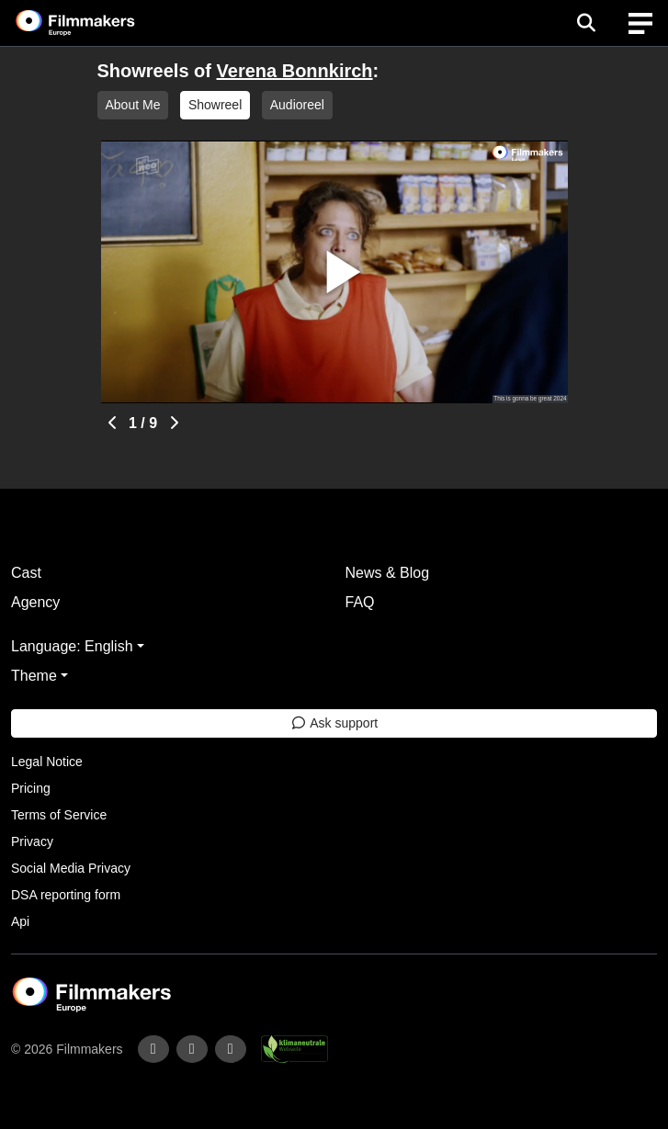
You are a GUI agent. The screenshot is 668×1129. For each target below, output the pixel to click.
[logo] (97, 23)
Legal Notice (47, 761)
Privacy (32, 841)
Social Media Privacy (70, 868)
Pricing (31, 788)
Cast (26, 573)
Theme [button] (34, 675)
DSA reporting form (65, 894)
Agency (35, 602)
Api (20, 921)
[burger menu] (640, 23)
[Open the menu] (586, 23)
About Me (133, 104)
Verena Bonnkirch (295, 71)
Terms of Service (59, 814)
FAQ (360, 602)
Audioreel (297, 104)
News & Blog (387, 573)
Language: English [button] (72, 646)
